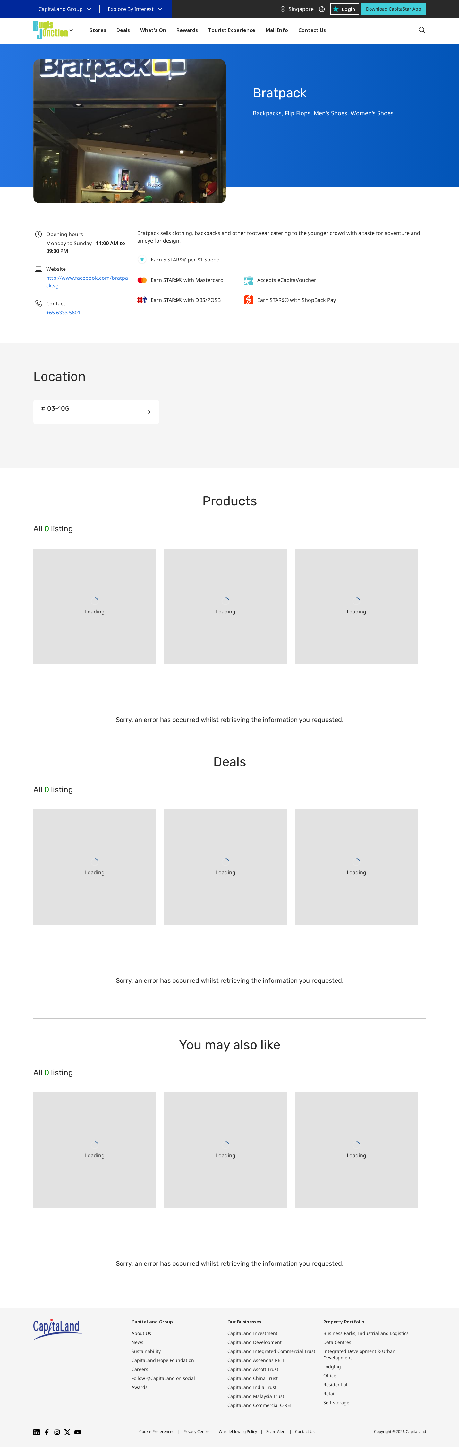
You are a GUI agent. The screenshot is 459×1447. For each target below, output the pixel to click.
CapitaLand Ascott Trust (252, 1369)
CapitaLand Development (254, 1342)
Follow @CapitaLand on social (163, 1378)
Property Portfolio (343, 1322)
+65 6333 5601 (63, 312)
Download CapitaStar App (393, 9)
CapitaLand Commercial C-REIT (260, 1405)
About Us (141, 1333)
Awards (140, 1387)
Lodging (332, 1367)
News (137, 1342)
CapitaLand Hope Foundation (163, 1360)
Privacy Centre (196, 1431)
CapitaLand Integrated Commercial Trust (271, 1351)
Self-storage (336, 1403)
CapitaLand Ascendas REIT (256, 1360)
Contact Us (305, 1431)
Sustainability (146, 1351)
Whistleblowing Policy (238, 1431)
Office (329, 1376)
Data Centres (337, 1342)
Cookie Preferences (156, 1431)
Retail (329, 1394)
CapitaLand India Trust (251, 1387)
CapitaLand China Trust (252, 1378)
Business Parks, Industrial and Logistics (366, 1333)
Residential (335, 1385)
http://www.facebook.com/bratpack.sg (87, 281)
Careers (140, 1369)
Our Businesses (244, 1322)
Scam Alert (276, 1431)
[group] (96, 412)
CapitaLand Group (152, 1322)
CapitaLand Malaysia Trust (255, 1396)
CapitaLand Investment (252, 1333)
